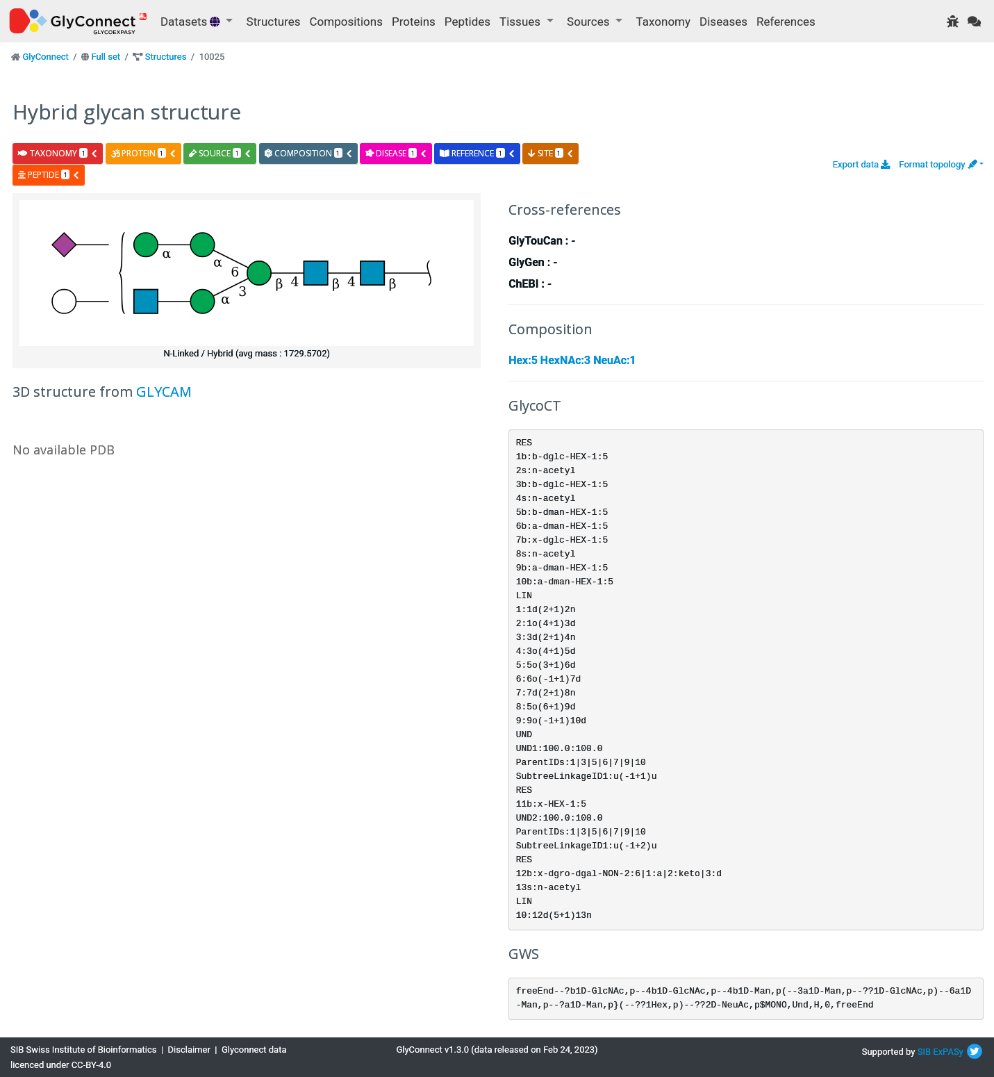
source (220, 153)
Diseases (723, 21)
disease (396, 153)
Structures (274, 21)
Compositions (346, 21)
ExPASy (948, 1051)
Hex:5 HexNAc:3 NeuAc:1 (572, 360)
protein (143, 153)
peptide (49, 175)
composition (309, 153)
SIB (924, 1051)
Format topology (938, 164)
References (785, 21)
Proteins (414, 21)
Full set (105, 56)
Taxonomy (663, 21)
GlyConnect (45, 56)
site (551, 153)
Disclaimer (189, 1049)
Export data (862, 164)
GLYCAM (164, 391)
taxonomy (58, 153)
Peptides (467, 21)
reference (477, 153)
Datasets (191, 21)
